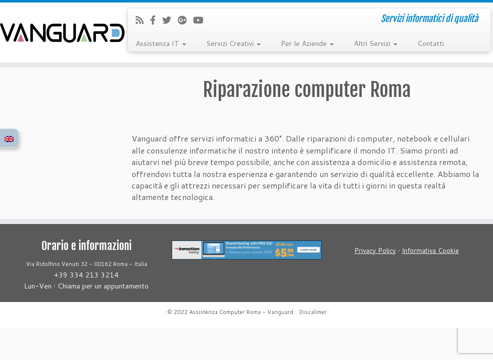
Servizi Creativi (233, 43)
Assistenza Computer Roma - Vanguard (241, 312)
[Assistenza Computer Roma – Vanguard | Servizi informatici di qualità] (58, 33)
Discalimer (312, 312)
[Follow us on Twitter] (170, 20)
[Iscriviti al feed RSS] (143, 20)
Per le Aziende (307, 43)
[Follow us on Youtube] (201, 20)
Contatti (430, 43)
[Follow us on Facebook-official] (156, 20)
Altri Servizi (375, 43)
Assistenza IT (161, 43)
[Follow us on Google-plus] (185, 20)
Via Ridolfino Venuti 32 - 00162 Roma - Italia (86, 264)
